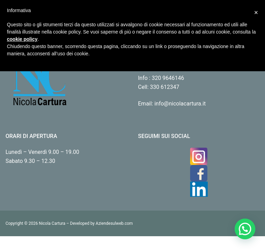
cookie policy (22, 39)
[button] (245, 229)
